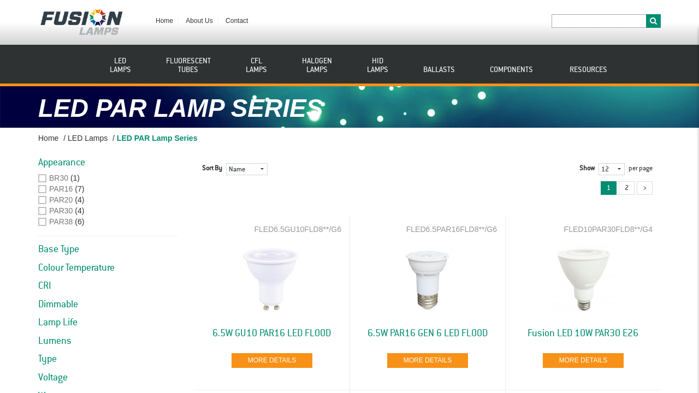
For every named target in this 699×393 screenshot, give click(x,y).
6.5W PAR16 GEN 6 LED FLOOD (428, 333)
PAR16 (61, 188)
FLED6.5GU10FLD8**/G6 (297, 229)
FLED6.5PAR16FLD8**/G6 (451, 229)
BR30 (58, 178)
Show (587, 168)
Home (164, 21)
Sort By (212, 168)
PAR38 (61, 221)
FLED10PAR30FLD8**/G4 (608, 229)
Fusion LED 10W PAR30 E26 (583, 333)
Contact (237, 21)
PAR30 (61, 210)
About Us (199, 21)
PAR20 (61, 199)
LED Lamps (88, 138)
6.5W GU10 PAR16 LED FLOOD (271, 333)
